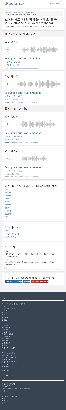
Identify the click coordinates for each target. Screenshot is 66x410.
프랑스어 (8, 192)
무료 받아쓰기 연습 (8, 353)
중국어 (7, 198)
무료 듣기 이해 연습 (8, 355)
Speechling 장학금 (8, 308)
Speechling (9, 12)
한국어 (7, 217)
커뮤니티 (5, 317)
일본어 (7, 208)
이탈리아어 (8, 205)
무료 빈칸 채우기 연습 (9, 362)
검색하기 (57, 268)
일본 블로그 (6, 343)
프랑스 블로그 (7, 327)
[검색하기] (27, 268)
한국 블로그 (6, 341)
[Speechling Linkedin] (13, 376)
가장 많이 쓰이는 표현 (12, 234)
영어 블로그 (6, 329)
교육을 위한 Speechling (10, 396)
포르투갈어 (8, 214)
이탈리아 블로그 (7, 334)
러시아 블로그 (7, 338)
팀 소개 (4, 310)
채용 (3, 398)
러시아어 (8, 211)
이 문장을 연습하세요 (12, 65)
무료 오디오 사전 (30, 12)
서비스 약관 (6, 386)
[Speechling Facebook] (4, 376)
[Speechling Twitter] (8, 376)
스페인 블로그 (7, 325)
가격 (3, 315)
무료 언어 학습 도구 (55, 3)
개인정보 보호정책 (8, 384)
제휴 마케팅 (6, 401)
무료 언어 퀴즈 (7, 360)
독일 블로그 (6, 332)
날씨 (6, 231)
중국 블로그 (6, 345)
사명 (3, 306)
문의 (3, 403)
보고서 (4, 313)
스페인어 (8, 195)
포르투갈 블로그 (7, 336)
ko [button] (24, 3)
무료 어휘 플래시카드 (9, 357)
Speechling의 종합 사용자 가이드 (13, 304)
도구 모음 (5, 366)
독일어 (7, 202)
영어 (6, 189)
